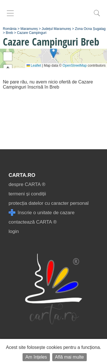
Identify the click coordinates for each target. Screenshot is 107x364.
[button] (53, 52)
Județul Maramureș (56, 29)
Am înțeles (36, 357)
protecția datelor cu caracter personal (49, 203)
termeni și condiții (27, 194)
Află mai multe (69, 357)
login (14, 231)
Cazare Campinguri (31, 33)
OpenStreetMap (74, 66)
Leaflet (34, 66)
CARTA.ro (22, 175)
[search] (96, 16)
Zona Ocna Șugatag (90, 29)
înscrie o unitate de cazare (41, 212)
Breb (9, 33)
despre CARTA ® (27, 184)
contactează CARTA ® (33, 222)
